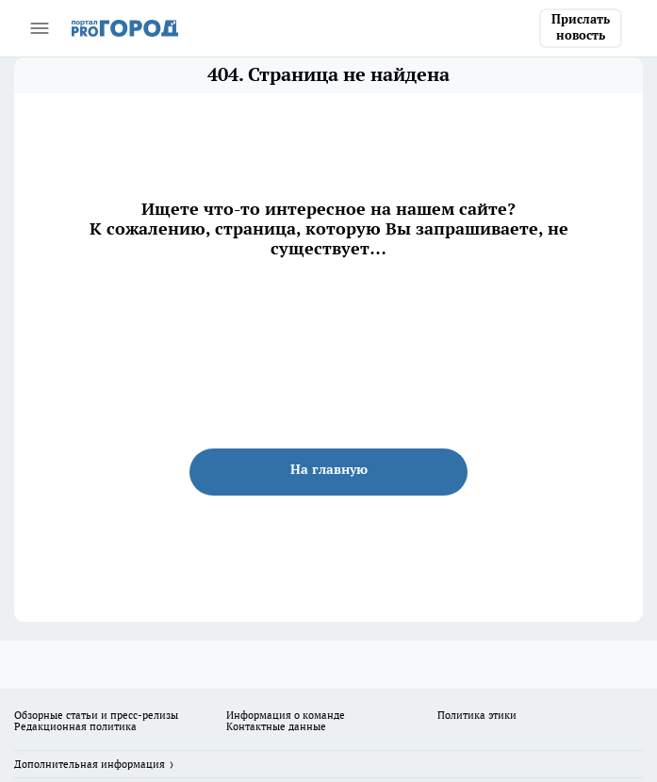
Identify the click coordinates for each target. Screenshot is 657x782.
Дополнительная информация (89, 764)
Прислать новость (580, 27)
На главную (329, 469)
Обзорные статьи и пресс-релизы (96, 715)
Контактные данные (276, 726)
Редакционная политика (75, 726)
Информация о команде (285, 715)
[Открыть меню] (39, 28)
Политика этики (477, 715)
